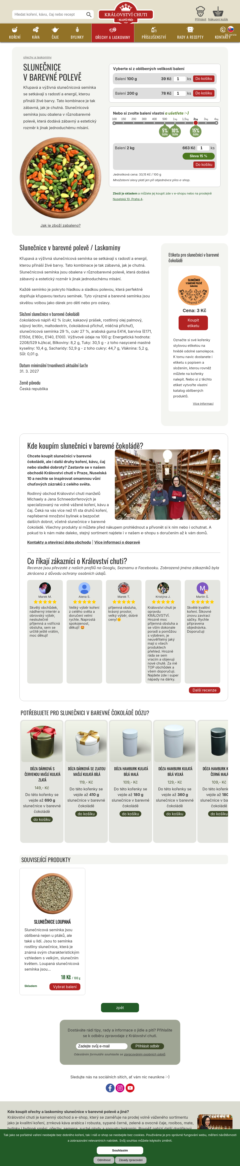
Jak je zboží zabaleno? (60, 225)
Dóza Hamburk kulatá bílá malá (131, 771)
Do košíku (41, 819)
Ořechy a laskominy (112, 37)
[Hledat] (89, 14)
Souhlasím (120, 1150)
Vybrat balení (65, 986)
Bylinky (77, 37)
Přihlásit (200, 19)
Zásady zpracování (130, 1160)
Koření (15, 37)
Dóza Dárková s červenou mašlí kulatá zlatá (42, 774)
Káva (36, 37)
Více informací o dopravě (117, 542)
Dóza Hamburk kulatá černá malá (220, 771)
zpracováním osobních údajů (144, 1054)
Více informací (203, 403)
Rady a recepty (190, 37)
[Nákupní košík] (218, 14)
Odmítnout (103, 1160)
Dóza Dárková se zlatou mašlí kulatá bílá (86, 771)
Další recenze (205, 690)
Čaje (55, 37)
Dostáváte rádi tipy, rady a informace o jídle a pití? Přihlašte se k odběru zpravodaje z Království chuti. (120, 1033)
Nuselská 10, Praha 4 (127, 199)
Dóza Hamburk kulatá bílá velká (175, 771)
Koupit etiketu (193, 323)
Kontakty (223, 37)
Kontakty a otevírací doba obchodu (59, 542)
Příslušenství (154, 37)
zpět (120, 1007)
